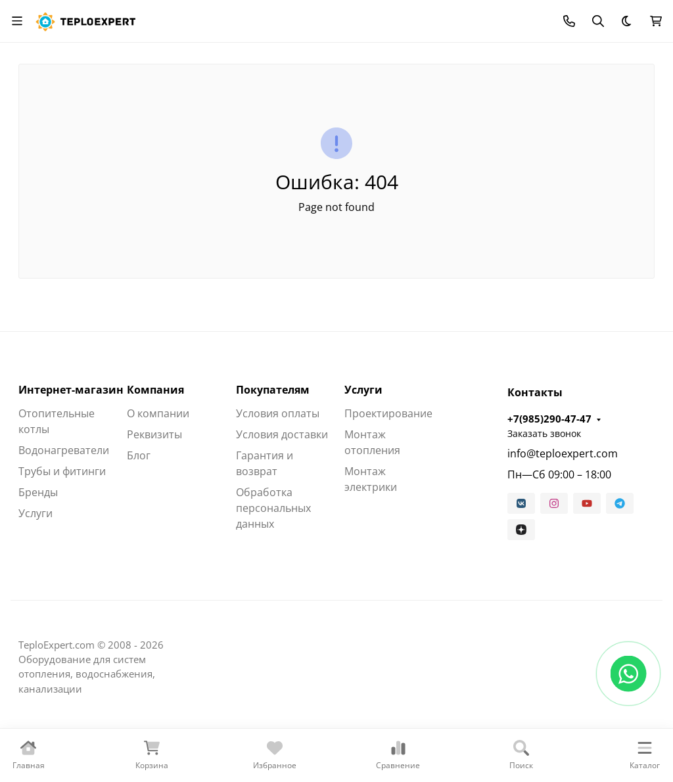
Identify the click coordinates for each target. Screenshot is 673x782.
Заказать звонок (544, 433)
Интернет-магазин (71, 389)
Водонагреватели (63, 450)
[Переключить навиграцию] (17, 21)
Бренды (38, 492)
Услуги (35, 513)
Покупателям (273, 389)
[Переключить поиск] (598, 21)
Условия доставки (282, 434)
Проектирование (388, 413)
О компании (158, 413)
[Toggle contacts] (569, 21)
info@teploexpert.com (562, 453)
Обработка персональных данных (273, 508)
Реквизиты (154, 434)
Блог (139, 455)
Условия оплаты (277, 413)
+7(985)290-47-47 (549, 418)
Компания (155, 389)
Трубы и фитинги (62, 471)
